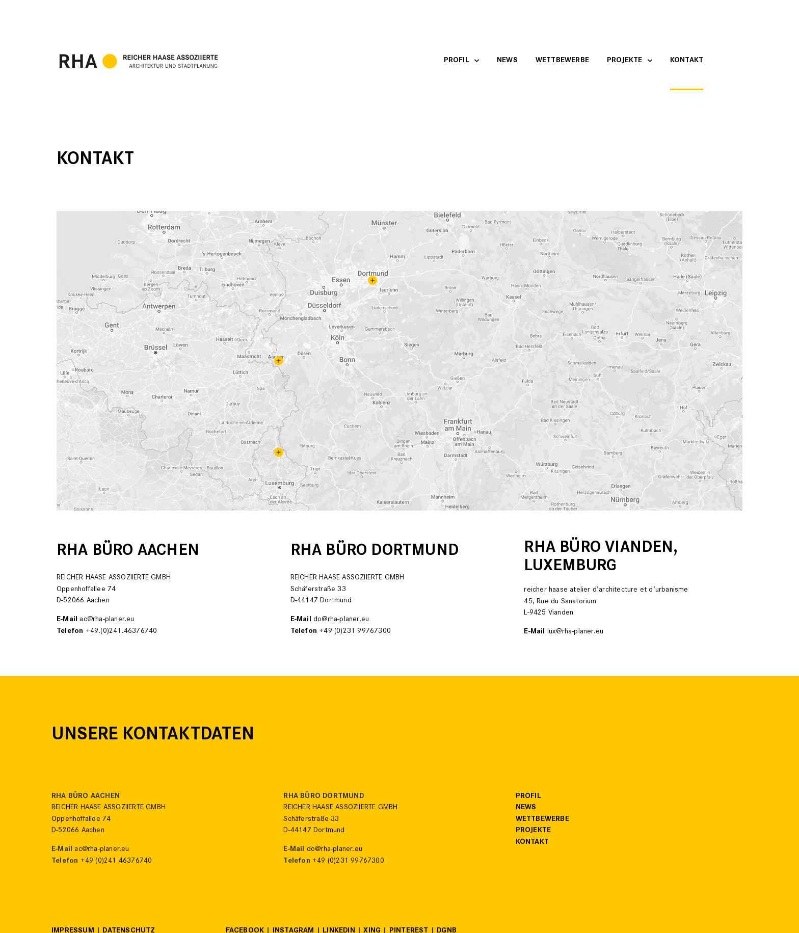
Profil (461, 61)
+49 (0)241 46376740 (116, 861)
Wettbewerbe (562, 61)
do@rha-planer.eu (341, 620)
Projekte (629, 61)
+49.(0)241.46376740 (121, 631)
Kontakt (686, 61)
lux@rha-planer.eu (575, 632)
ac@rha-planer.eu (106, 620)
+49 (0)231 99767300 (355, 631)
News (507, 61)
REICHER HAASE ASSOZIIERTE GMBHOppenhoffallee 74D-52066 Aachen (108, 819)
